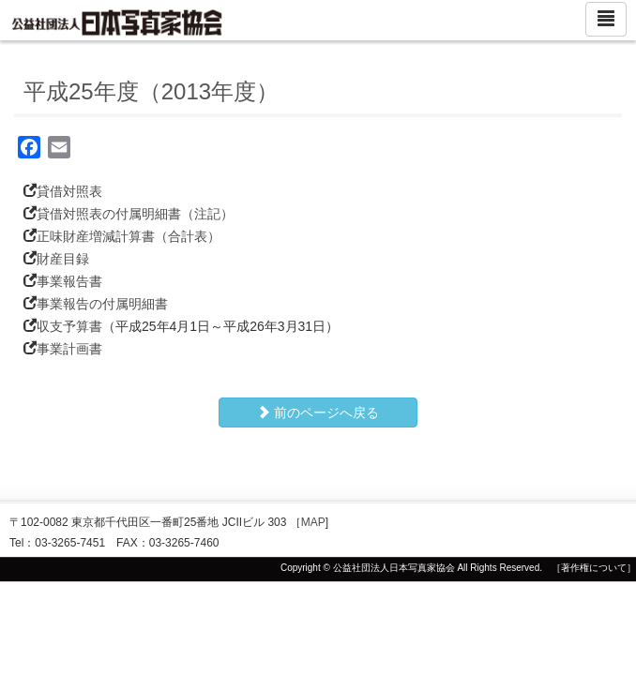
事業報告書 (69, 281)
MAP (313, 522)
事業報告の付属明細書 (102, 303)
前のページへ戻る (318, 412)
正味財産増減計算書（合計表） (128, 236)
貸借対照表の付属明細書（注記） (135, 213)
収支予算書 (69, 326)
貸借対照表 (69, 191)
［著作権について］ (594, 567)
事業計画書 (69, 348)
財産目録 (63, 258)
